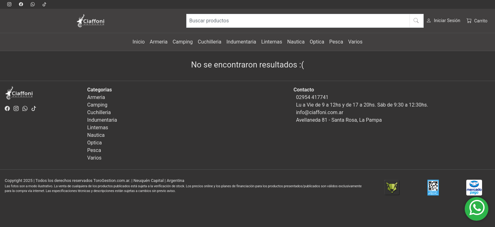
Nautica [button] (296, 42)
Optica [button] (317, 42)
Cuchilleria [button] (210, 42)
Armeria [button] (158, 42)
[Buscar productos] (305, 21)
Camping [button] (183, 42)
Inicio (139, 42)
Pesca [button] (336, 42)
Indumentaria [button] (241, 42)
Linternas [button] (271, 42)
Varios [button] (355, 42)
